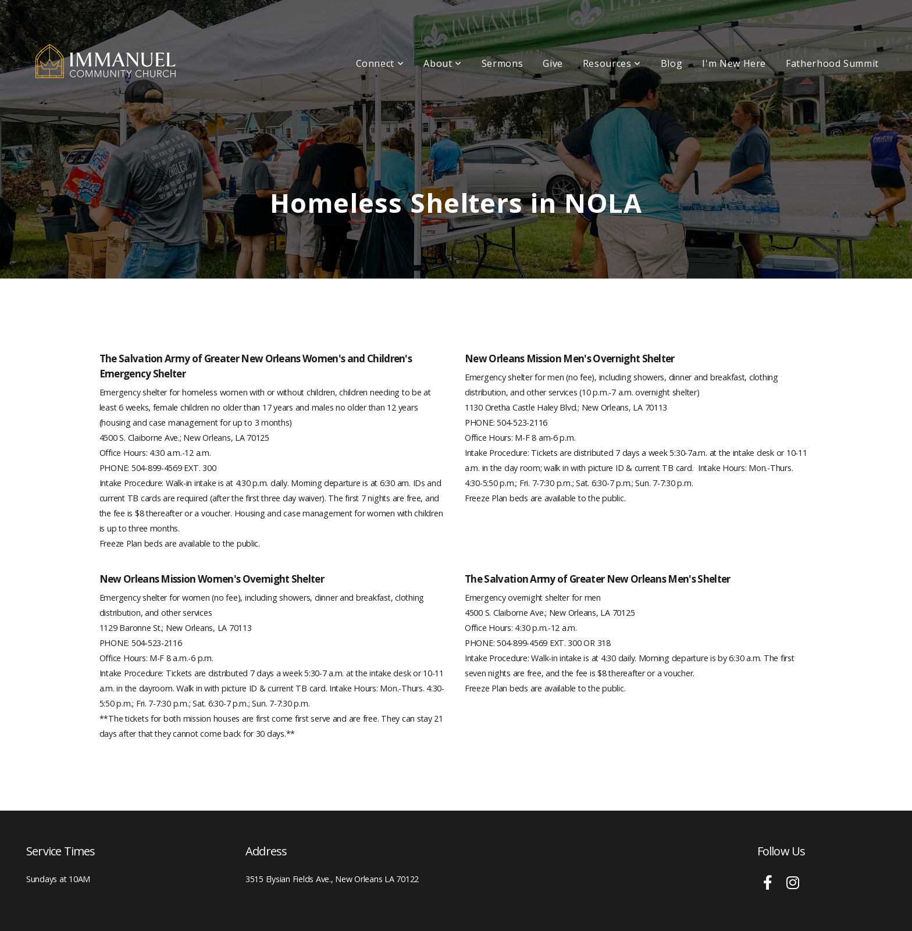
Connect (380, 63)
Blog (672, 63)
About (442, 63)
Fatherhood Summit (832, 63)
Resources (612, 63)
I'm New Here (734, 63)
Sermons (502, 63)
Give (553, 63)
